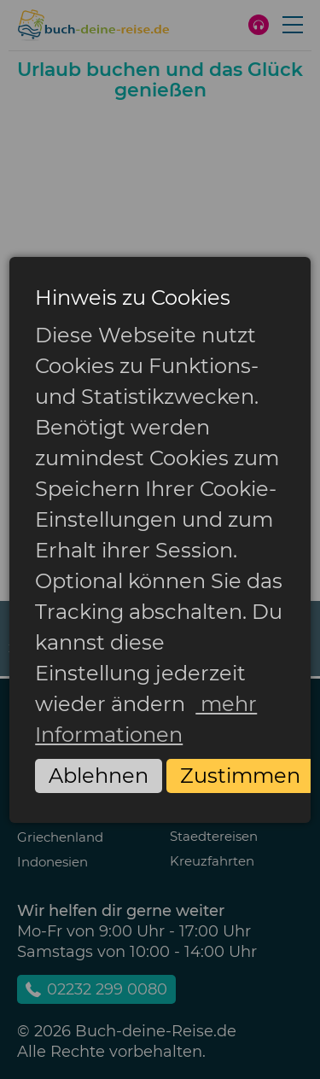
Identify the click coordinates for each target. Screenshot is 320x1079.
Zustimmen (240, 775)
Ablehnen (98, 775)
